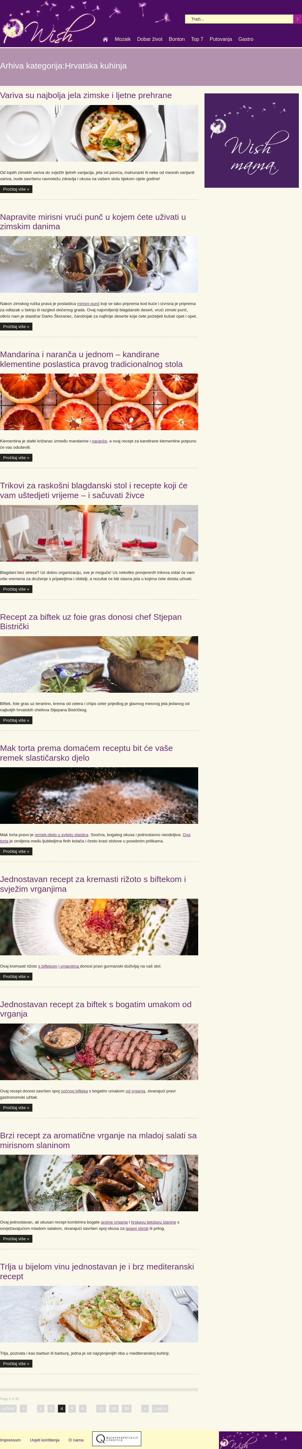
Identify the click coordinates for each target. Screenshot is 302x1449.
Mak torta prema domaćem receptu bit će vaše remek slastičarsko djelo (86, 753)
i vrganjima (69, 966)
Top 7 (197, 39)
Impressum (10, 1440)
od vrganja (135, 1091)
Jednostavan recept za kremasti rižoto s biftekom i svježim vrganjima (93, 884)
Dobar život (150, 39)
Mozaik (123, 39)
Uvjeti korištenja (44, 1440)
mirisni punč (88, 303)
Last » (160, 1408)
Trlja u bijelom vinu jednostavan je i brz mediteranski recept (97, 1271)
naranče (99, 441)
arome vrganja (114, 1222)
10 (101, 1408)
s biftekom (47, 966)
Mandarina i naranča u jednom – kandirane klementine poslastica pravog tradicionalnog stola (91, 359)
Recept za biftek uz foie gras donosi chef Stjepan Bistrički (91, 621)
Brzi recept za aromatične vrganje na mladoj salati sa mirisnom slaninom (98, 1140)
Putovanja (221, 39)
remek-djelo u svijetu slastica (61, 834)
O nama (76, 1440)
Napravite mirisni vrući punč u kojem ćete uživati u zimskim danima (93, 221)
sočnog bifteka (74, 1091)
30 (126, 1408)
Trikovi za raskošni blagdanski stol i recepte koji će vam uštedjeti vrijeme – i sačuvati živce (93, 490)
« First (8, 1408)
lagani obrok (137, 1228)
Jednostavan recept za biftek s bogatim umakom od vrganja (96, 1009)
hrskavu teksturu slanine (153, 1222)
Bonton (177, 39)
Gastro (246, 39)
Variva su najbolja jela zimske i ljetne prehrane (86, 95)
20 (114, 1408)
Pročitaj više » (16, 189)
